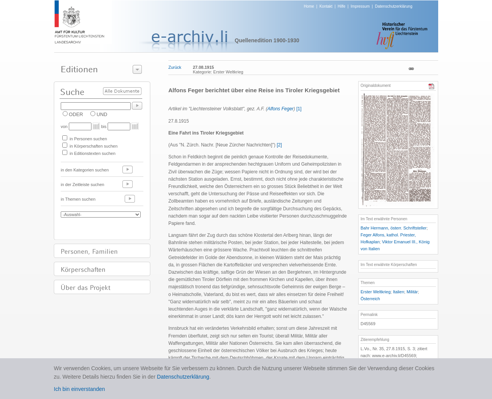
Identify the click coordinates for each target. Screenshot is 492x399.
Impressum (360, 6)
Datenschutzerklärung (393, 6)
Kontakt (325, 6)
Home (309, 6)
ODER (76, 114)
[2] (279, 145)
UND (101, 114)
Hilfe (342, 6)
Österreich (370, 298)
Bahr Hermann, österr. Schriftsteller (394, 228)
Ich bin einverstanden (79, 389)
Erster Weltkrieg (376, 291)
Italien (398, 291)
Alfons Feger (281, 108)
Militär (412, 291)
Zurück (174, 67)
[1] (298, 108)
